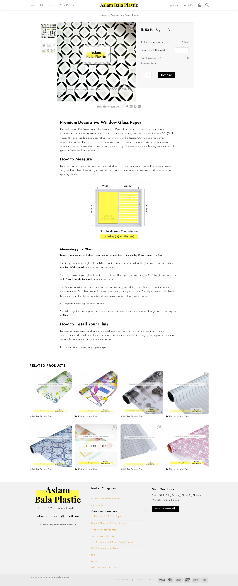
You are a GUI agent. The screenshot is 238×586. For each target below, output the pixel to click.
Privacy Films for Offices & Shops (109, 523)
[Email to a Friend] (131, 106)
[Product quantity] (148, 75)
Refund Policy (122, 580)
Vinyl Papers (67, 5)
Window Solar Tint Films (104, 567)
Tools (94, 555)
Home (32, 5)
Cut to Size (97, 505)
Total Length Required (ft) (155, 50)
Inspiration (172, 5)
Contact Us (188, 5)
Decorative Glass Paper (125, 15)
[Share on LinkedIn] (139, 106)
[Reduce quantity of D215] (143, 75)
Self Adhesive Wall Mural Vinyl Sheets (112, 542)
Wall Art (95, 561)
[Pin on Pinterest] (135, 106)
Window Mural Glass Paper (107, 516)
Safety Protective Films (103, 536)
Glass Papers (48, 5)
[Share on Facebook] (123, 106)
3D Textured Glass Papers (105, 498)
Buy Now (166, 75)
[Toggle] (145, 511)
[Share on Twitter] (127, 106)
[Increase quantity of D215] (153, 75)
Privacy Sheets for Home (105, 530)
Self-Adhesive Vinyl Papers (106, 548)
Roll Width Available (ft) (154, 42)
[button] (199, 5)
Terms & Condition (145, 580)
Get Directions (165, 508)
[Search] (207, 5)
